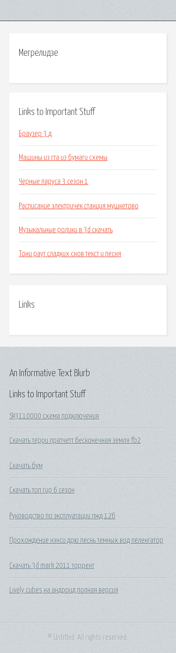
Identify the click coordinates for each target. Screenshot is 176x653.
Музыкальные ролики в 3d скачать (66, 230)
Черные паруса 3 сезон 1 (53, 181)
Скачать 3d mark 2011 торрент (51, 565)
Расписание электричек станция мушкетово (78, 206)
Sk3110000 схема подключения (54, 416)
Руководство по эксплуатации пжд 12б (62, 516)
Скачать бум (26, 466)
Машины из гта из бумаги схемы (63, 157)
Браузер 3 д (35, 133)
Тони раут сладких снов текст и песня (70, 254)
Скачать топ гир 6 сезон (42, 490)
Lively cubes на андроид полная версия (63, 590)
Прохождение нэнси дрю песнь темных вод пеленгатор (86, 540)
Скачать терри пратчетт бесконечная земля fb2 (75, 440)
